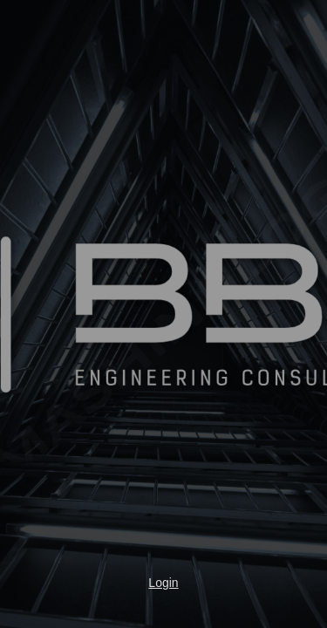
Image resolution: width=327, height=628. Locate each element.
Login (163, 583)
